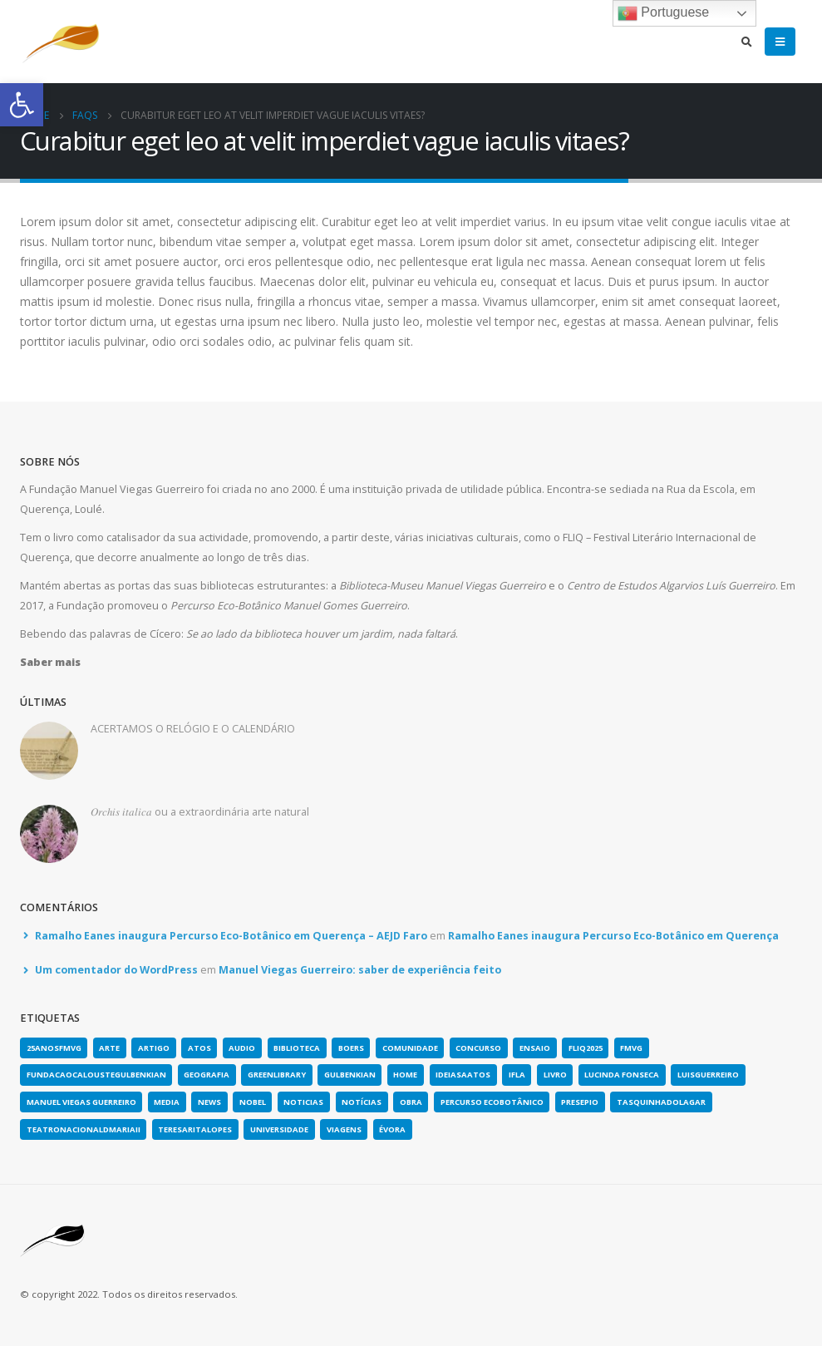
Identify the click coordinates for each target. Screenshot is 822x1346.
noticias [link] (303, 1102)
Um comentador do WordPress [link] (116, 970)
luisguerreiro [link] (708, 1074)
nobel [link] (252, 1102)
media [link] (167, 1102)
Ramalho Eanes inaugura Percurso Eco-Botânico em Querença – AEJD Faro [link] (231, 936)
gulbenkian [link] (350, 1074)
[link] (21, 104)
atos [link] (199, 1048)
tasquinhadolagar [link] (661, 1102)
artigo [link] (154, 1048)
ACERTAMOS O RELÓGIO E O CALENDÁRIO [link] (193, 729)
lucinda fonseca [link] (621, 1074)
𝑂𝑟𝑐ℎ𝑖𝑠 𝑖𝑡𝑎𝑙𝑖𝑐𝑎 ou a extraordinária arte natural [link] (200, 812)
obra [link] (411, 1102)
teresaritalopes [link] (195, 1129)
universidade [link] (279, 1129)
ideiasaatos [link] (463, 1074)
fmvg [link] (631, 1048)
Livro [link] (555, 1074)
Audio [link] (242, 1048)
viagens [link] (344, 1129)
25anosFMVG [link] (54, 1048)
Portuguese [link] (663, 13)
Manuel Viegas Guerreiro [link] (81, 1102)
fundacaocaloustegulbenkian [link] (96, 1074)
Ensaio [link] (534, 1048)
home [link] (405, 1074)
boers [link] (351, 1048)
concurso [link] (478, 1048)
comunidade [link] (410, 1048)
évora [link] (392, 1129)
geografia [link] (206, 1074)
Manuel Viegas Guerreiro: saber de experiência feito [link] (360, 970)
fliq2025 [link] (586, 1048)
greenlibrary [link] (277, 1074)
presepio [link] (579, 1102)
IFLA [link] (517, 1074)
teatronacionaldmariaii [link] (83, 1129)
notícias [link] (361, 1102)
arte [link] (109, 1048)
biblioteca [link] (296, 1048)
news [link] (209, 1102)
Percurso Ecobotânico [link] (492, 1102)
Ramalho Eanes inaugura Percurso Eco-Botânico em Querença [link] (613, 936)
